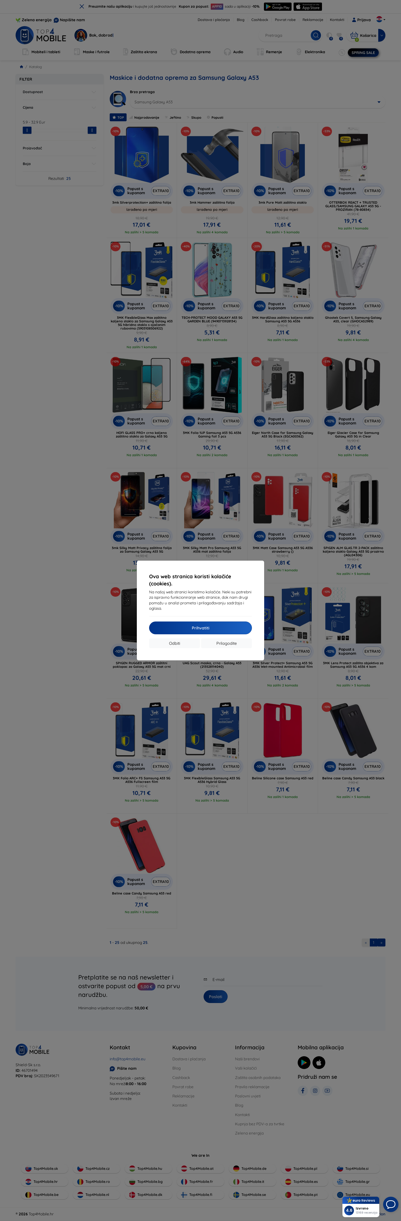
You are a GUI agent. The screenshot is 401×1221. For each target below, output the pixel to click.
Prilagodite (226, 643)
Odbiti (174, 643)
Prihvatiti (200, 627)
